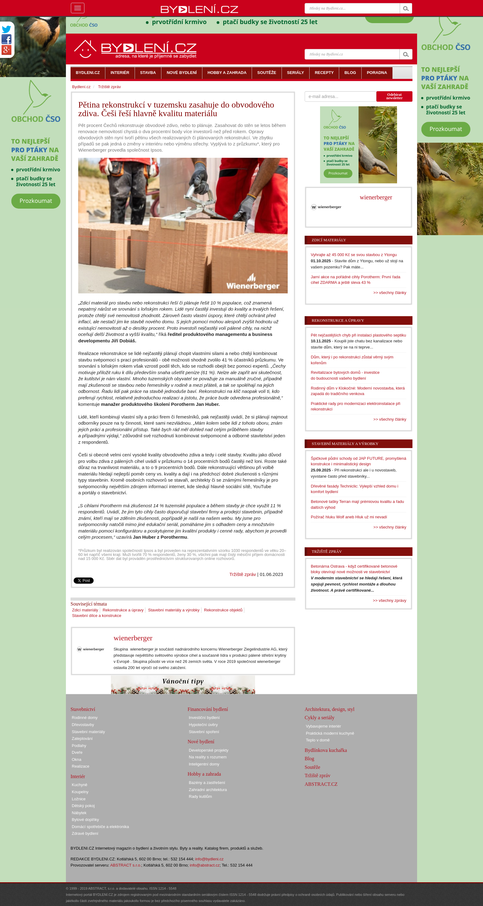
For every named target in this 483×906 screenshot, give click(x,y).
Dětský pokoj (83, 805)
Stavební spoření (204, 731)
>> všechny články (389, 292)
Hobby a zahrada (204, 774)
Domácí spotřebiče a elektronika (100, 826)
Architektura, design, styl (330, 709)
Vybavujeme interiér (323, 726)
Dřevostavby (83, 724)
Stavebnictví (83, 709)
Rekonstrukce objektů (223, 610)
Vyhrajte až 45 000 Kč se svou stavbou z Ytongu (354, 254)
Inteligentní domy (204, 764)
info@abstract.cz (205, 865)
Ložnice (79, 799)
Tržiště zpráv (242, 574)
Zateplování (82, 738)
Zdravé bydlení (85, 833)
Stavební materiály (88, 731)
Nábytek (79, 812)
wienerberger (133, 638)
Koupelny (80, 792)
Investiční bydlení (204, 717)
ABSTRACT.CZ (321, 784)
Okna (76, 759)
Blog (309, 758)
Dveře (77, 752)
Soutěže (312, 767)
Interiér (78, 776)
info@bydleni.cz (209, 859)
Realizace (80, 766)
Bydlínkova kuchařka (326, 750)
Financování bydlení (208, 709)
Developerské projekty (209, 750)
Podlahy (79, 745)
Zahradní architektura (208, 789)
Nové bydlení (201, 741)
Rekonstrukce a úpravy (123, 610)
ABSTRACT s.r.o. (125, 865)
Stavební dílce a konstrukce (96, 615)
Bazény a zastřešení (207, 782)
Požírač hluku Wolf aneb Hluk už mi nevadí (349, 517)
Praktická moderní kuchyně (330, 733)
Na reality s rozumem (208, 757)
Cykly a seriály (320, 717)
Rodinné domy (85, 717)
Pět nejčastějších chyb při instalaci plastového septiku (358, 335)
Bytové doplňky (85, 819)
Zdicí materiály (85, 610)
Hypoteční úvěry (203, 724)
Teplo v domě (318, 740)
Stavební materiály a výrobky (174, 610)
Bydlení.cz (81, 86)
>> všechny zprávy (389, 600)
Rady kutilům (200, 796)
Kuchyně (79, 784)
